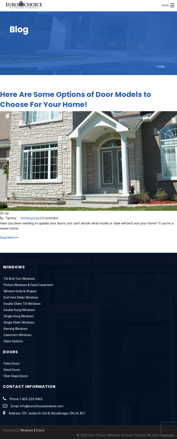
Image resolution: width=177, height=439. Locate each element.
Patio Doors (11, 363)
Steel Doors (11, 370)
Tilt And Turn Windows (19, 278)
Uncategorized (31, 218)
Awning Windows (15, 328)
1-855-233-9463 (30, 399)
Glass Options (13, 341)
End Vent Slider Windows (20, 297)
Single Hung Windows (18, 316)
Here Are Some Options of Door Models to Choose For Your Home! (75, 99)
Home (161, 66)
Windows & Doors (32, 430)
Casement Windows (17, 335)
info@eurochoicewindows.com (41, 406)
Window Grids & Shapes (20, 291)
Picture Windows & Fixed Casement (28, 285)
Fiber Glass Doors (15, 376)
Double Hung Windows (19, 310)
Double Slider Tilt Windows (22, 303)
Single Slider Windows (18, 322)
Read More (9, 237)
